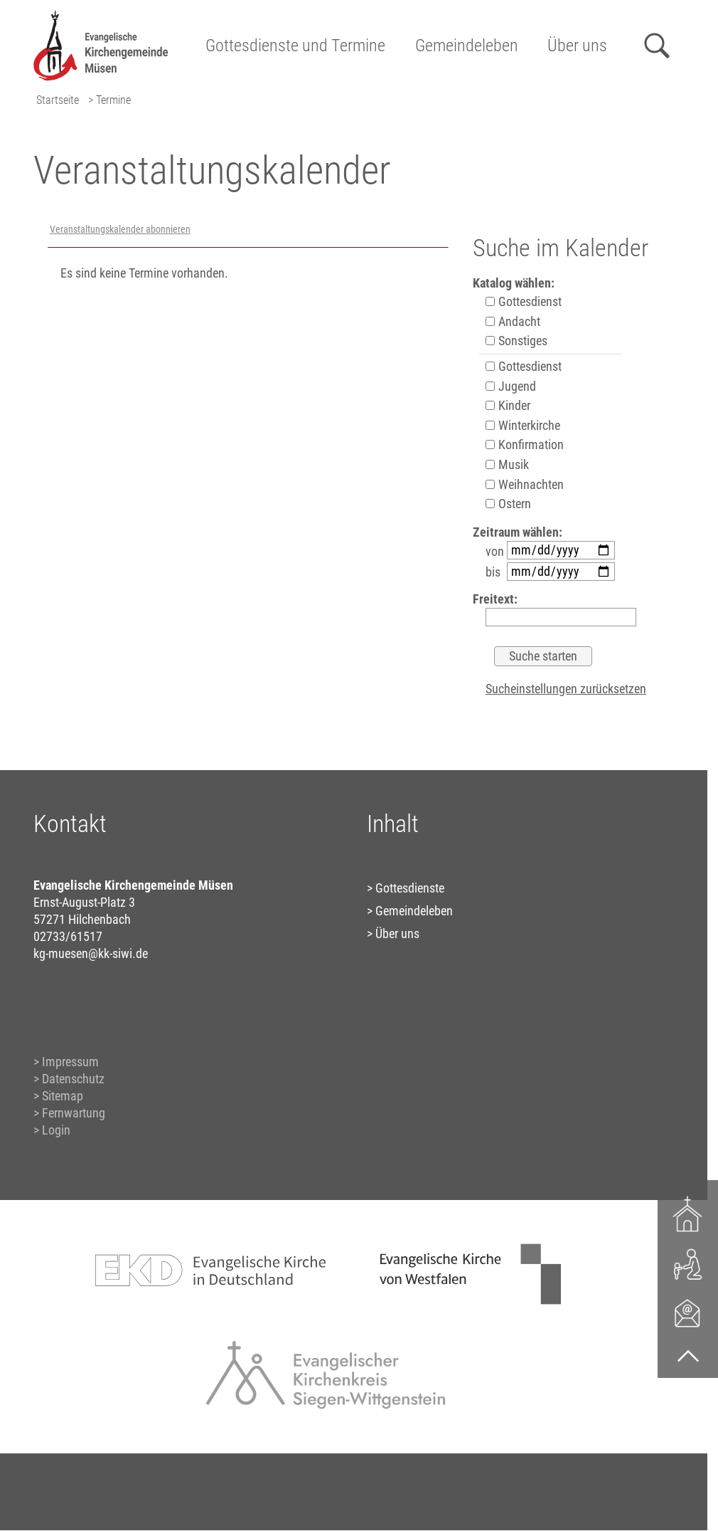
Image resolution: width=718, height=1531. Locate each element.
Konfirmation (525, 444)
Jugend (511, 386)
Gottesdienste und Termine (295, 46)
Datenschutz (73, 1078)
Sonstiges (516, 340)
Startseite (57, 100)
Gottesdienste (409, 887)
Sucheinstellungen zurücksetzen (566, 688)
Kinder (508, 405)
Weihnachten (525, 484)
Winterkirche (523, 425)
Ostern (508, 503)
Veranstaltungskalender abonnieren (120, 229)
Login (56, 1129)
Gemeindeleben (466, 46)
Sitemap (62, 1095)
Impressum (70, 1061)
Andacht (513, 321)
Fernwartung (73, 1112)
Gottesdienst (524, 301)
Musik (507, 464)
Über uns (577, 46)
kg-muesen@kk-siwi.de (90, 953)
